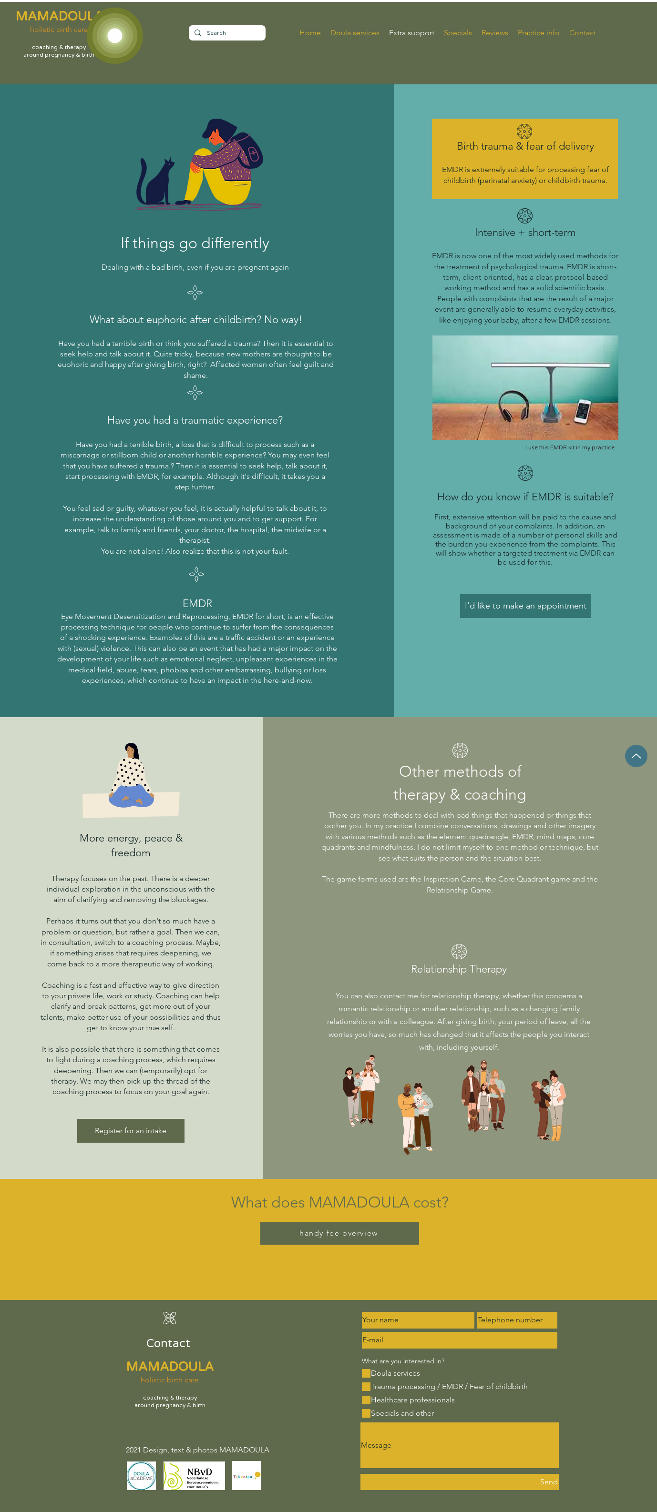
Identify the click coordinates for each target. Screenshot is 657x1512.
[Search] (226, 33)
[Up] (636, 756)
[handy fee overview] (339, 1233)
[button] (539, 33)
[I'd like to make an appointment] (525, 606)
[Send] (459, 1482)
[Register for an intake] (131, 1131)
